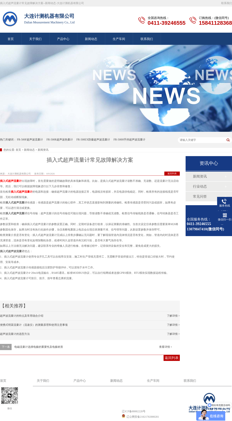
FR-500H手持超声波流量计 (129, 139)
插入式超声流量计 (11, 180)
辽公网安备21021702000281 (140, 416)
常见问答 (200, 196)
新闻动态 (91, 39)
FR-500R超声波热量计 (60, 139)
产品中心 (63, 39)
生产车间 (119, 39)
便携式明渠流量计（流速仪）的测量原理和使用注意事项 (34, 324)
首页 (18, 149)
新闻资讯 (200, 176)
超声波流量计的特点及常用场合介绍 (21, 315)
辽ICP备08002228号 (133, 411)
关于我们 (35, 39)
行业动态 (200, 186)
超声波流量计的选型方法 (15, 334)
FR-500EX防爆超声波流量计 (93, 139)
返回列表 (172, 173)
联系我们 (226, 3)
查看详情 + (165, 346)
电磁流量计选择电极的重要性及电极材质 (38, 346)
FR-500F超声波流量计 (30, 139)
